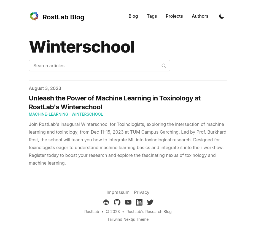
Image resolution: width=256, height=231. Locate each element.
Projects (174, 16)
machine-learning (48, 114)
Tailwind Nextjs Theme (128, 219)
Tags (152, 16)
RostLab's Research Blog (149, 211)
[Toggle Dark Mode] (221, 16)
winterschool (87, 114)
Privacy (141, 192)
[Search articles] (99, 65)
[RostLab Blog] (57, 16)
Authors (200, 16)
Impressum (118, 192)
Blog (133, 16)
